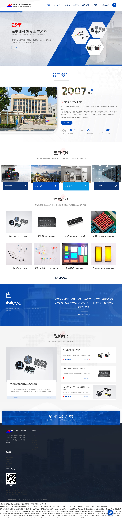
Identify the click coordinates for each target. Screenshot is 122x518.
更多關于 (66, 123)
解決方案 (76, 5)
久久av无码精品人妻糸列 (49, 511)
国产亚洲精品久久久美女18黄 (37, 516)
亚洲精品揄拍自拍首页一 (48, 509)
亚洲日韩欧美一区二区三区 (106, 511)
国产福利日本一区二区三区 (21, 516)
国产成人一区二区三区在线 (103, 513)
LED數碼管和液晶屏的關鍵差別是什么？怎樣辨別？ (76, 388)
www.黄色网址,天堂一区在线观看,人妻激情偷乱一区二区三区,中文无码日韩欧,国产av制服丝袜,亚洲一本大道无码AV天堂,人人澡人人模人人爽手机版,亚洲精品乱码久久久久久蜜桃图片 (51, 507)
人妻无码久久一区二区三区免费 (12, 511)
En (114, 5)
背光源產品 (9, 466)
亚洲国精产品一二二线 (68, 516)
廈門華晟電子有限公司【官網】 (13, 499)
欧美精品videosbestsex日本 (86, 513)
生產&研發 (95, 5)
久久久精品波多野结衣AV (62, 509)
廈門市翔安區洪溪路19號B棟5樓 (16, 495)
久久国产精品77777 (112, 516)
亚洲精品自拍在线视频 (16, 509)
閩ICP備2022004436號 (28, 499)
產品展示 (66, 5)
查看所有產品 (61, 278)
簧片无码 (26, 509)
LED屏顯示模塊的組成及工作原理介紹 (23, 384)
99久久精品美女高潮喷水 (83, 516)
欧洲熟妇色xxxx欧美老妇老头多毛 (50, 513)
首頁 (49, 5)
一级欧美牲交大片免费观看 (54, 516)
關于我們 (57, 5)
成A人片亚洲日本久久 (77, 511)
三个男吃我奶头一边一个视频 (69, 513)
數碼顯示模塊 (9, 457)
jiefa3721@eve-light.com (15, 493)
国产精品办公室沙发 (89, 509)
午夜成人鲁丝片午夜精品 (103, 509)
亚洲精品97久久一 (35, 509)
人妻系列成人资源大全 (76, 509)
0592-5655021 (12, 490)
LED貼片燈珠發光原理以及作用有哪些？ (75, 369)
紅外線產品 (9, 462)
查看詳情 (49, 397)
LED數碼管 (8, 459)
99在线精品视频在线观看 (91, 511)
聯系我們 (105, 5)
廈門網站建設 (44, 499)
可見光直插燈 (9, 464)
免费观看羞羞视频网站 (17, 513)
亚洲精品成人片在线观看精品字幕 (31, 511)
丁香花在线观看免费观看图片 (32, 513)
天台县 (11, 516)
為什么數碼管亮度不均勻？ (71, 350)
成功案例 (85, 5)
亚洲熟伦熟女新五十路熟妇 (98, 516)
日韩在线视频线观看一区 (63, 511)
